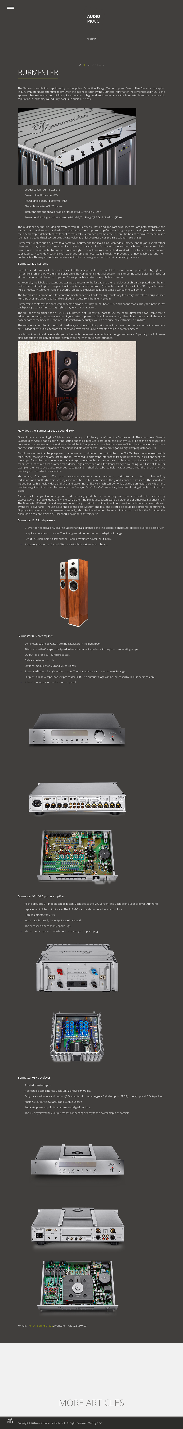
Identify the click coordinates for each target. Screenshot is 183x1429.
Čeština (91, 39)
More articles (91, 1403)
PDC (99, 1423)
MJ (84, 65)
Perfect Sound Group (40, 1325)
